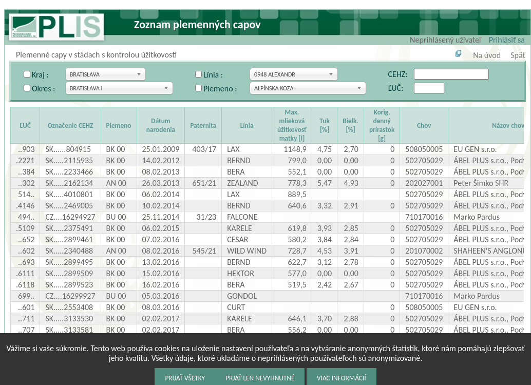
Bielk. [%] (350, 125)
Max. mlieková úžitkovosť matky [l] (292, 125)
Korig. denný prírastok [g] (381, 125)
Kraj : (40, 75)
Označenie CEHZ (70, 125)
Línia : (213, 75)
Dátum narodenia (160, 125)
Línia (247, 125)
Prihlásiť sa (507, 40)
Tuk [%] (324, 125)
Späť (517, 55)
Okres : (43, 88)
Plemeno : (220, 88)
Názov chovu (510, 125)
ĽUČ (25, 125)
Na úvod (487, 55)
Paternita (203, 125)
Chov (424, 125)
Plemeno (118, 125)
